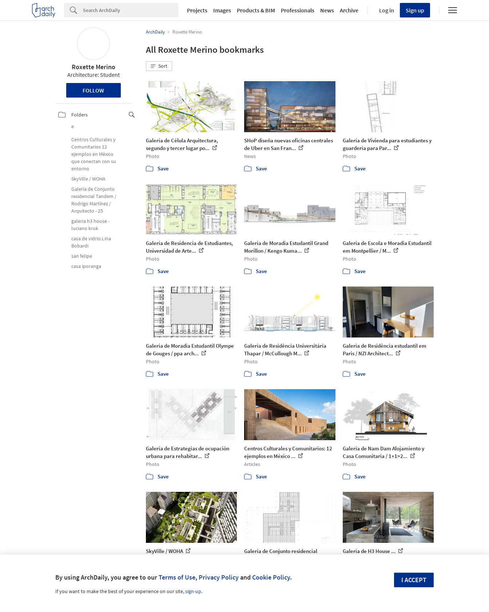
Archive (349, 10)
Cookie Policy (271, 577)
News (327, 10)
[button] (159, 66)
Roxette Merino (93, 67)
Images (222, 10)
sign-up (193, 591)
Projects (197, 10)
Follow (93, 90)
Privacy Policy (219, 577)
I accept (413, 580)
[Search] (130, 10)
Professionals (297, 10)
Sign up (415, 10)
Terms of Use (177, 577)
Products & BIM (256, 10)
